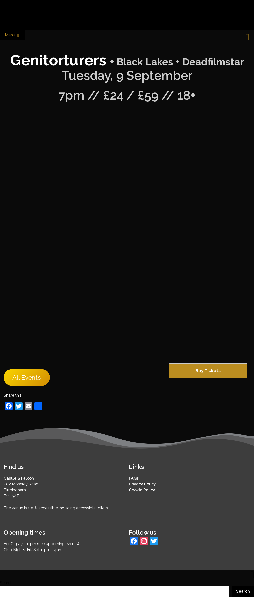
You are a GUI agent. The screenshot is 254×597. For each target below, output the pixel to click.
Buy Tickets (208, 370)
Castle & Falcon (19, 478)
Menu (12, 35)
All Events (26, 377)
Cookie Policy (142, 490)
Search (6, 582)
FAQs (134, 478)
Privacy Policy (142, 484)
